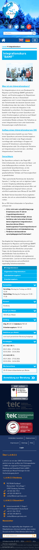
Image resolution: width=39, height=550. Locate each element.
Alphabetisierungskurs (12, 275)
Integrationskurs (11, 268)
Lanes (4, 47)
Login (22, 448)
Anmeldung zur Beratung (17, 378)
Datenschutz (30, 438)
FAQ (31, 443)
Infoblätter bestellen (15, 438)
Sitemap (24, 443)
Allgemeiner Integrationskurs (14, 272)
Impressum (14, 443)
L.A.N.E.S (27, 541)
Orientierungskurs (10, 279)
